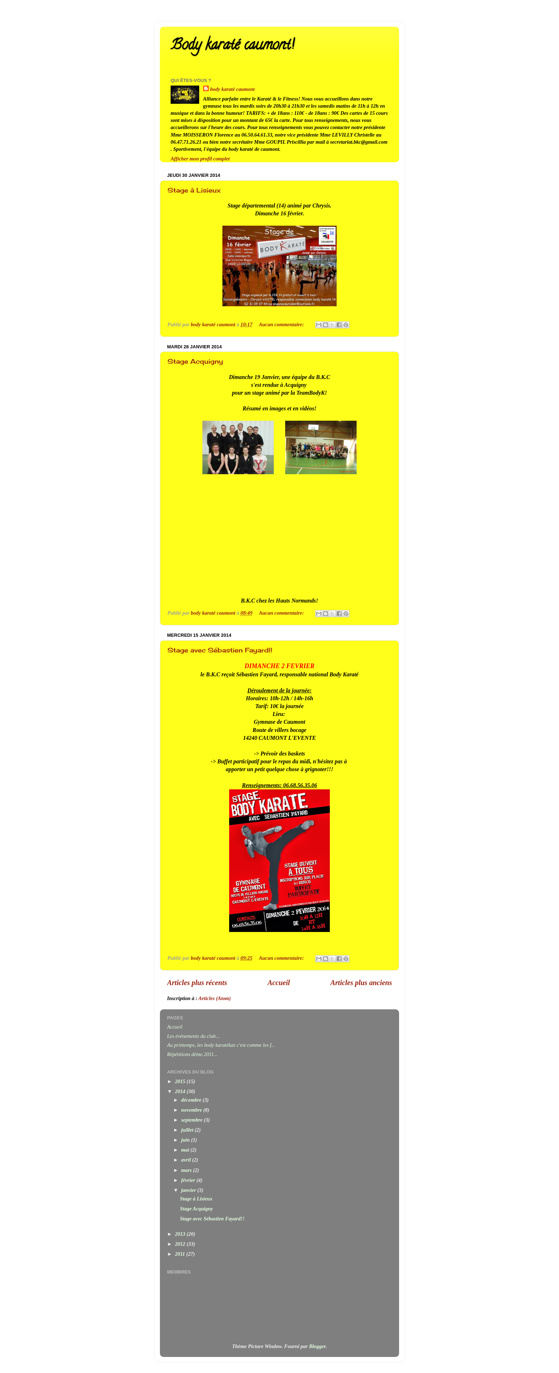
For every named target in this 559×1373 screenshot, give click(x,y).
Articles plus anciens (361, 983)
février (189, 1180)
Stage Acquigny (195, 361)
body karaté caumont (232, 89)
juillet (188, 1130)
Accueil (278, 983)
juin (186, 1140)
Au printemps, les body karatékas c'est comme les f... (221, 1045)
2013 (180, 1234)
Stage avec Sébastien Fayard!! (219, 650)
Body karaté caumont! (232, 46)
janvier (189, 1190)
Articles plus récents (197, 983)
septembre (192, 1120)
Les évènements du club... (193, 1036)
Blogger (317, 1346)
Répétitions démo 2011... (192, 1054)
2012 (180, 1244)
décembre (192, 1100)
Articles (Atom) (214, 998)
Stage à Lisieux (194, 190)
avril (186, 1160)
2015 (180, 1081)
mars (187, 1170)
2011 (180, 1254)
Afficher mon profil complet (200, 159)
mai (186, 1150)
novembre (192, 1110)
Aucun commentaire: (282, 324)
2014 (180, 1091)
